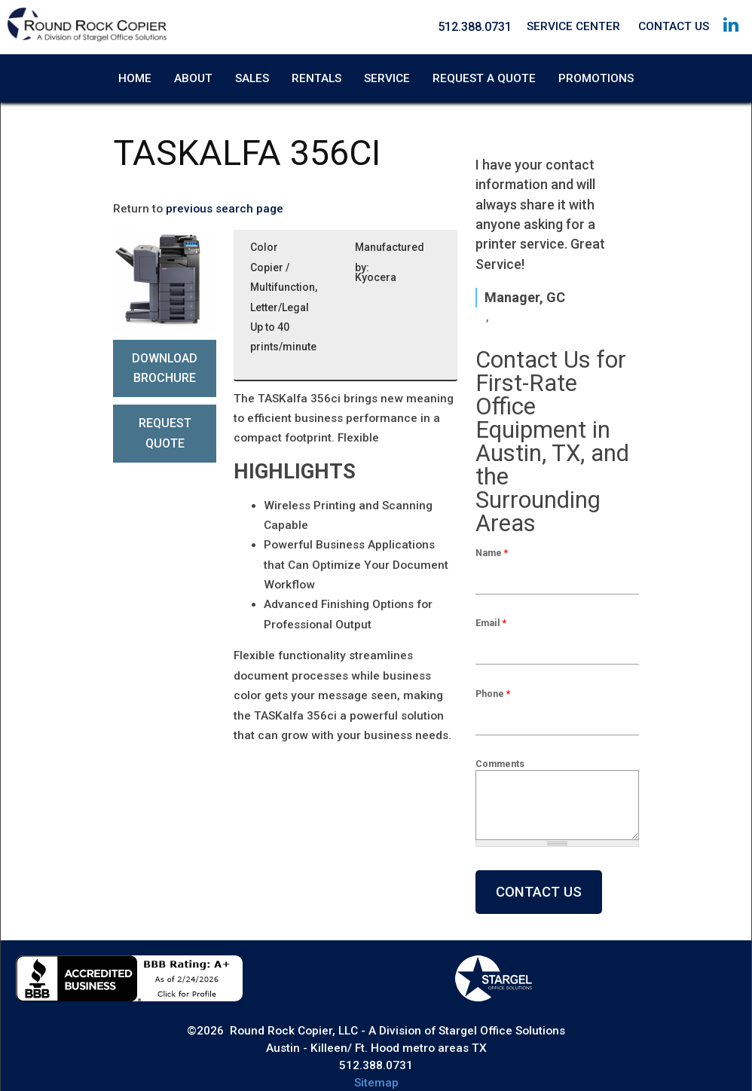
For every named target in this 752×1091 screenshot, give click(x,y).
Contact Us (673, 26)
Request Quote (165, 433)
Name (491, 552)
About (193, 78)
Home (134, 78)
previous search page (224, 208)
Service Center (573, 26)
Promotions (596, 78)
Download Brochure (164, 368)
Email (490, 622)
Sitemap (376, 1082)
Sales (252, 78)
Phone (492, 693)
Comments (499, 763)
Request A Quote (484, 78)
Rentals (316, 78)
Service (387, 78)
